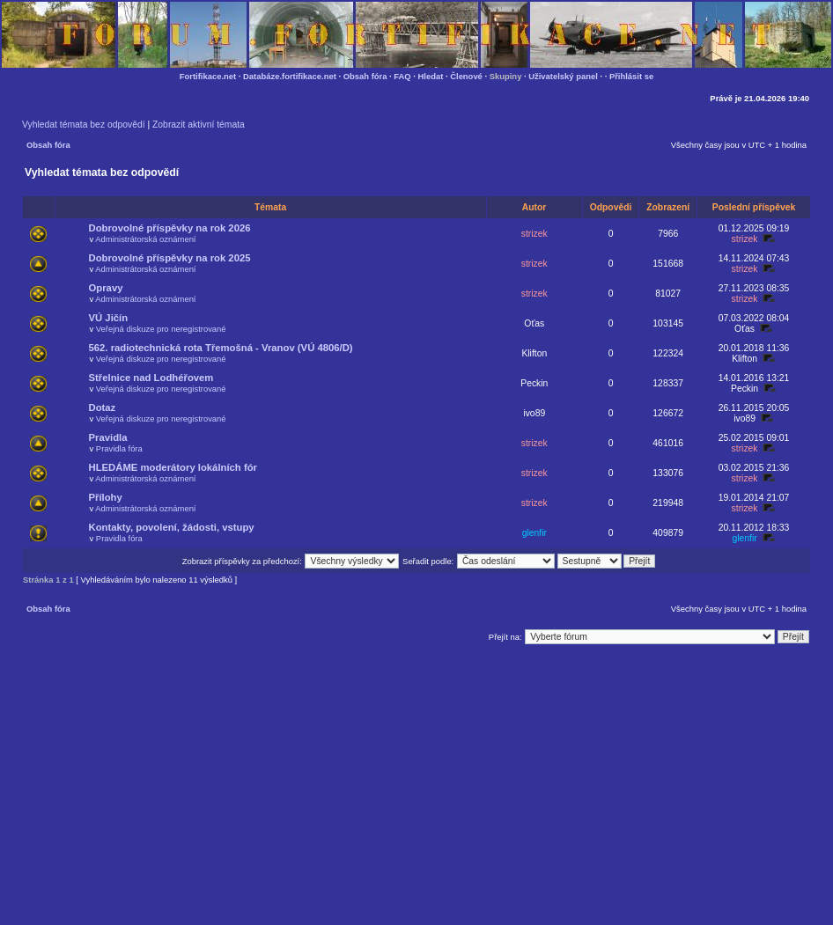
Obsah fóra (365, 76)
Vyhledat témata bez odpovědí (83, 124)
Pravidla (108, 437)
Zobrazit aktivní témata (198, 124)
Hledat (431, 76)
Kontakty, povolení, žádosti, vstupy (171, 527)
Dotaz (102, 407)
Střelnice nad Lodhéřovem (151, 377)
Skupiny (506, 76)
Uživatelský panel (563, 76)
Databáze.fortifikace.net (289, 76)
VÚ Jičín (109, 317)
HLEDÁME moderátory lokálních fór (173, 467)
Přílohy (105, 497)
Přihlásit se (631, 76)
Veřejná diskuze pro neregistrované (161, 329)
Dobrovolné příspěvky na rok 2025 (170, 258)
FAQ (402, 76)
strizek (534, 234)
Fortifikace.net (208, 76)
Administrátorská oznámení (145, 239)
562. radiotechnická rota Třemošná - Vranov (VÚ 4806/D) (221, 347)
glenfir (534, 533)
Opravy (106, 288)
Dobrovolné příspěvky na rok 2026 (170, 228)
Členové (466, 76)
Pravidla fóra (119, 448)
